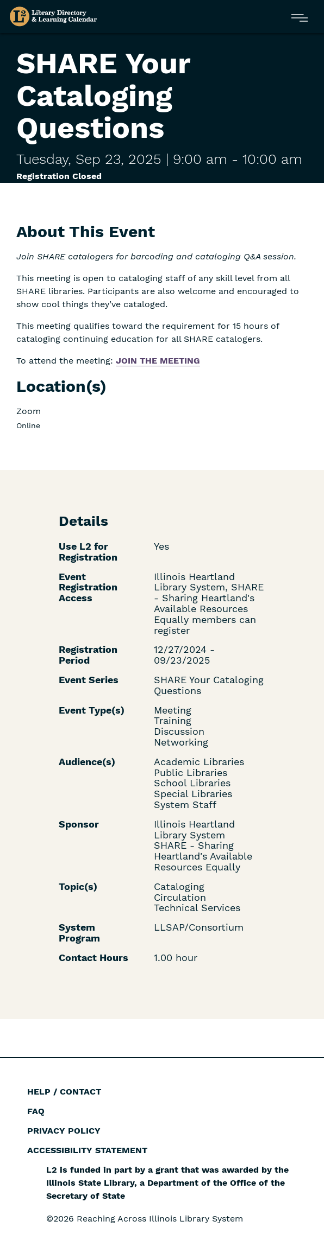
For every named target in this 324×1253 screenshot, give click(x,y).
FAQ (36, 1111)
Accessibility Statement (87, 1150)
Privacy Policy (64, 1130)
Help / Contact (64, 1091)
